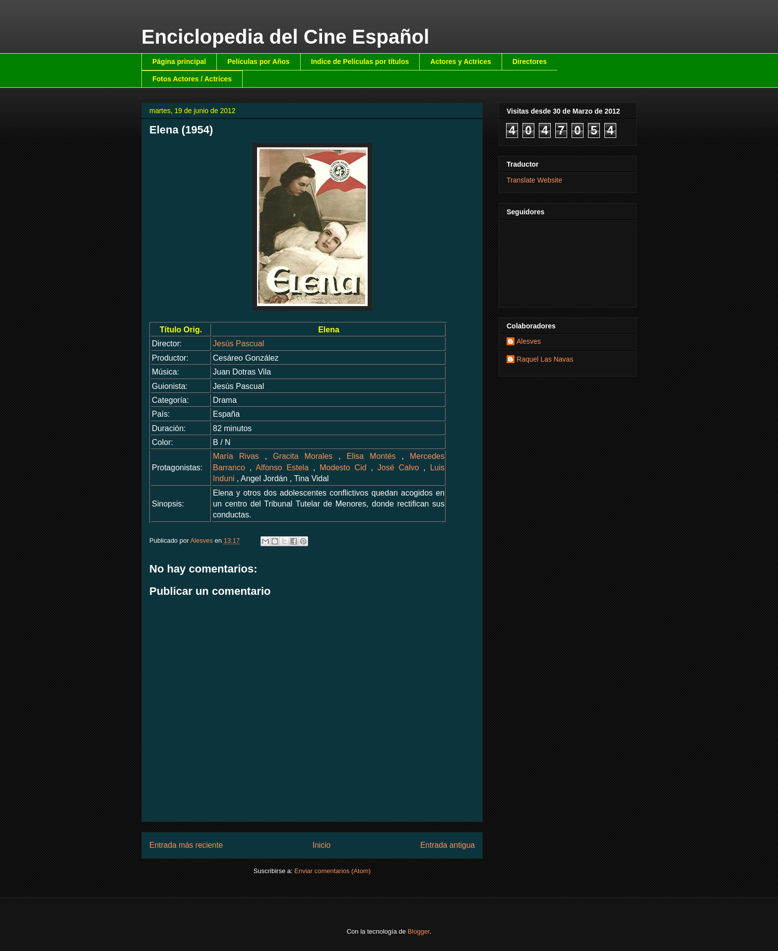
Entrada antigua (447, 845)
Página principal (179, 61)
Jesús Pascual (238, 343)
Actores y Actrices (460, 61)
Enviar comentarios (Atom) (332, 871)
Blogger (419, 931)
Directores (530, 61)
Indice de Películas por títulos (360, 61)
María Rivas (236, 456)
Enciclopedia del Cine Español (285, 37)
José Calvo (398, 467)
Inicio (321, 845)
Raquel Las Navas (545, 359)
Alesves (529, 341)
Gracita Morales (302, 456)
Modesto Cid (343, 467)
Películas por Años (258, 61)
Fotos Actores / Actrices (192, 79)
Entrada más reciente (186, 845)
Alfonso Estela (282, 467)
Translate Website (534, 180)
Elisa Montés (371, 456)
